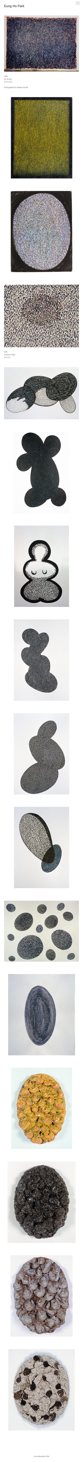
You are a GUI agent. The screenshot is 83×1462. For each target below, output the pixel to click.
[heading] (14, 6)
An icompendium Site (41, 1456)
